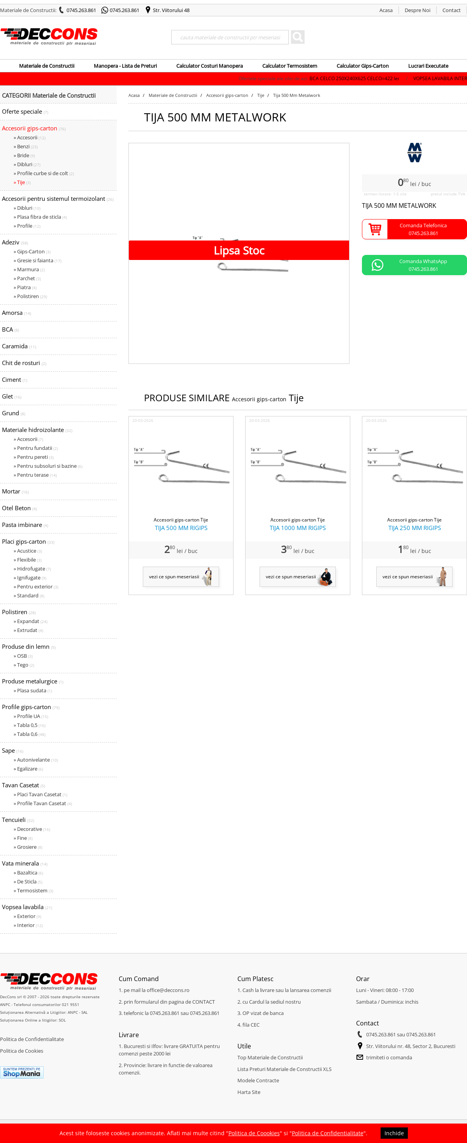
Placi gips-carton (28, 541)
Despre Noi (417, 10)
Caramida (19, 346)
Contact (451, 10)
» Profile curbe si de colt (44, 173)
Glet (11, 396)
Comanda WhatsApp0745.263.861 (423, 265)
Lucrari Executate (428, 65)
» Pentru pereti (34, 456)
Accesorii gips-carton (34, 128)
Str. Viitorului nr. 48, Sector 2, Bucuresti (410, 1046)
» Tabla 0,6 (30, 733)
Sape (12, 750)
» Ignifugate (30, 577)
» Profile (27, 225)
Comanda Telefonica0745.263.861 (423, 229)
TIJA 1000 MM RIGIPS (298, 528)
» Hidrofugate (32, 568)
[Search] (230, 37)
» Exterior (27, 916)
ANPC (5, 1004)
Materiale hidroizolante (37, 430)
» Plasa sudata (33, 690)
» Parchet (27, 278)
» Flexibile (28, 559)
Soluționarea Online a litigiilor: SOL (33, 1020)
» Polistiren (30, 296)
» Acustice (28, 550)
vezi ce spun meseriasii (174, 576)
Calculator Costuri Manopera (209, 65)
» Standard (29, 595)
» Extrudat (28, 630)
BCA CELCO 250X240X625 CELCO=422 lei (400, 78)
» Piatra (25, 287)
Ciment (14, 379)
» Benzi (26, 146)
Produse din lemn (29, 646)
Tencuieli (18, 819)
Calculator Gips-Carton (363, 65)
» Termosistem (33, 890)
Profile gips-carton (31, 707)
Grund (13, 413)
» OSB (23, 655)
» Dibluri (27, 164)
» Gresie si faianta (37, 260)
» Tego (24, 664)
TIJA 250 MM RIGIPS (414, 528)
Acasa (386, 10)
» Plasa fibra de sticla (40, 216)
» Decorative (32, 828)
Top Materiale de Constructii (270, 1057)
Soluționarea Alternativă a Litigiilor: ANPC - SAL (44, 1012)
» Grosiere (28, 846)
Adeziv (15, 242)
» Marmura (29, 269)
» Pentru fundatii (36, 447)
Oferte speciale (25, 111)
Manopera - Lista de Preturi (125, 65)
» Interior (28, 925)
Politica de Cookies (21, 1050)
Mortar (15, 491)
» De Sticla (28, 881)
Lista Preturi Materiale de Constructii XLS (284, 1069)
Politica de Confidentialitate (32, 1039)
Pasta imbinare (25, 524)
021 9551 (70, 1004)
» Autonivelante (36, 759)
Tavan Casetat (23, 785)
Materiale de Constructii (46, 65)
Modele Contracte (258, 1080)
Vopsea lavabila (27, 907)
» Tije (22, 182)
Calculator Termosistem (289, 65)
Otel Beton (19, 508)
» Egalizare (28, 768)
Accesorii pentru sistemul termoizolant (58, 198)
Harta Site (248, 1092)
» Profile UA (31, 716)
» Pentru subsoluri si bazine (48, 465)
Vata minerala (24, 863)
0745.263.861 (81, 10)
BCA (10, 329)
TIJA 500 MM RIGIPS (181, 528)
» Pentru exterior (36, 586)
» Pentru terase (35, 474)
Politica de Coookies (254, 1133)
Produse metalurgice (32, 681)
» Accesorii (30, 137)
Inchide (394, 1133)
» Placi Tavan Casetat (40, 794)
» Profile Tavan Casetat (43, 803)
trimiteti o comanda (389, 1057)
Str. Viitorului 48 (171, 10)
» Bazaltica (28, 872)
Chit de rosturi (24, 363)
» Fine (23, 837)
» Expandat (30, 621)
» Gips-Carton (32, 251)
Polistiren (19, 612)
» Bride (24, 155)
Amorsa (16, 312)
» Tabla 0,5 (30, 725)
